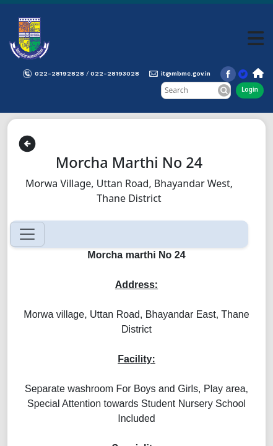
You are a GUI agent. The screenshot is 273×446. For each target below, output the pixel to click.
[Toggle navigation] (27, 234)
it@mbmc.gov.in (185, 73)
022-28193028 (114, 73)
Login (249, 89)
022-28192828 (59, 73)
